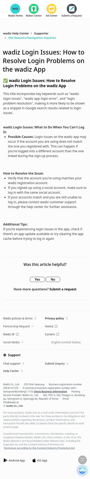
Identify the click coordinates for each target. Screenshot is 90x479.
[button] (82, 470)
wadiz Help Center (16, 33)
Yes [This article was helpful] (37, 279)
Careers (52, 334)
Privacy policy (56, 318)
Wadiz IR (11, 334)
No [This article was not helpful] (53, 279)
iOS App (39, 460)
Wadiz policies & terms (20, 318)
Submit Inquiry (57, 363)
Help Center (13, 371)
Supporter (41, 33)
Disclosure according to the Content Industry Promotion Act (39, 448)
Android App (14, 460)
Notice (51, 326)
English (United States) (66, 342)
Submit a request (62, 289)
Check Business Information (50, 391)
